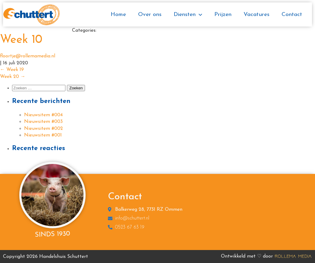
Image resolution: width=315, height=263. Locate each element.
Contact (292, 15)
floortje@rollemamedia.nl (27, 56)
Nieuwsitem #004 (43, 115)
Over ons (150, 15)
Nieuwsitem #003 (43, 121)
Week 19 (12, 69)
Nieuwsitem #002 (43, 128)
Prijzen (223, 15)
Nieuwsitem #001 (43, 135)
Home (118, 15)
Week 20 (12, 76)
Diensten (188, 15)
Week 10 (21, 40)
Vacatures (256, 15)
